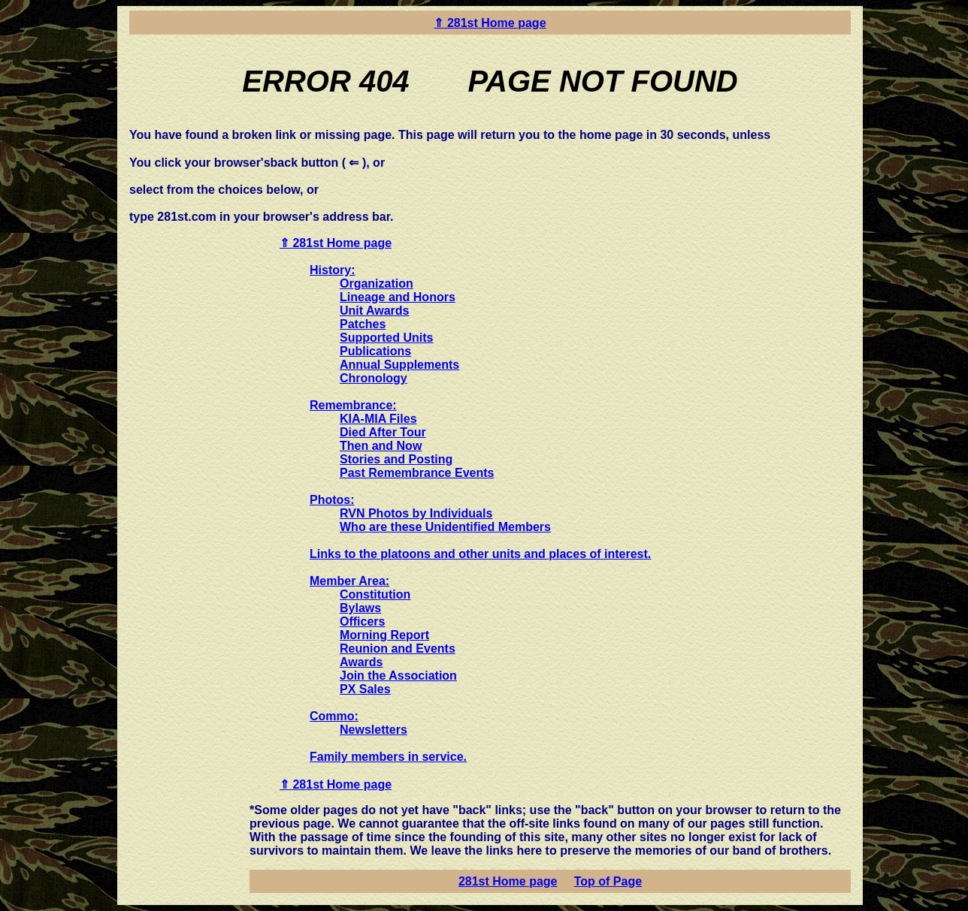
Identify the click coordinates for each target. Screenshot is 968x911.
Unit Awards (374, 310)
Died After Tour (383, 432)
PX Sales (365, 689)
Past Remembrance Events (417, 472)
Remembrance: (353, 405)
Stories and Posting (396, 459)
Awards (361, 662)
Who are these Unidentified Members (445, 526)
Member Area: (349, 581)
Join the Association (398, 675)
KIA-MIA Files (378, 418)
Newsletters (373, 729)
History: (332, 270)
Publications (375, 351)
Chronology (373, 378)
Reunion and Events (397, 648)
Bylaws (360, 608)
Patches (363, 324)
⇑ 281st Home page (490, 23)
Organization (376, 283)
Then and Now (381, 445)
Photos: (332, 499)
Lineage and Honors (397, 297)
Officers (362, 621)
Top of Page (608, 881)
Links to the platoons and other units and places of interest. (480, 554)
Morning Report (384, 635)
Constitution (375, 594)
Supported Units (386, 337)
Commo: (334, 716)
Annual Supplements (399, 364)
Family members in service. (388, 756)
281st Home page (508, 881)
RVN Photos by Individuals (416, 513)
